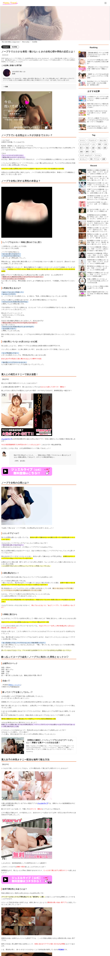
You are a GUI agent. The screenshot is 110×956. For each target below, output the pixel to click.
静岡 (87, 151)
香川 (81, 148)
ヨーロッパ (83, 159)
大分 (105, 144)
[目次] (38, 86)
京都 (81, 151)
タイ (93, 144)
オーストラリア (84, 144)
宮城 (87, 148)
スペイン (82, 140)
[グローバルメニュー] (105, 3)
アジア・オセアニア (86, 155)
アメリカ (97, 155)
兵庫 (93, 148)
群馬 (105, 148)
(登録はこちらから (14, 685)
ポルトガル (103, 140)
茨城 (99, 148)
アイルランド (92, 140)
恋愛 (103, 159)
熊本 (99, 144)
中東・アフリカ (94, 159)
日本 (93, 151)
